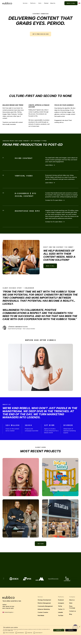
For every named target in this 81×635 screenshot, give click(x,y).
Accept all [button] (58, 630)
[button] (25, 3)
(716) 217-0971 (10, 608)
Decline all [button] (71, 630)
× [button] (79, 626)
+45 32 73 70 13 (10, 606)
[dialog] (40, 630)
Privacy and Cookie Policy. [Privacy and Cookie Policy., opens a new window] (8, 630)
